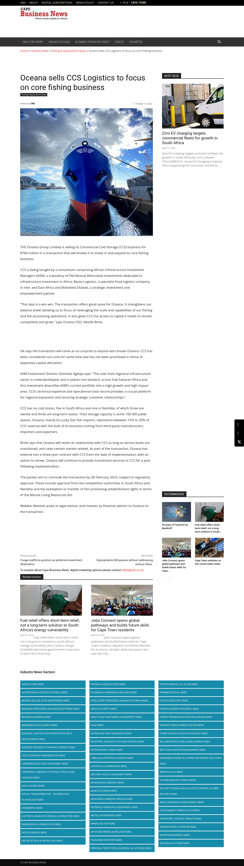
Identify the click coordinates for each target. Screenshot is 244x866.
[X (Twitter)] (239, 442)
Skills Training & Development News (182, 802)
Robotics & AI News (171, 772)
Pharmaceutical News (173, 692)
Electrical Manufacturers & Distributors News (50, 816)
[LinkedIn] (239, 424)
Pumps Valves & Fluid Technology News (184, 733)
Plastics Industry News (174, 700)
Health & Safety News (104, 708)
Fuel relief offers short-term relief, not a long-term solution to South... (208, 528)
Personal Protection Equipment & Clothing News (121, 848)
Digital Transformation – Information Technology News (45, 796)
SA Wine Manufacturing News (178, 780)
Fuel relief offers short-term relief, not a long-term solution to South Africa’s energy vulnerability (49, 625)
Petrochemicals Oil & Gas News (179, 684)
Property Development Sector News (182, 725)
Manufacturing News (104, 790)
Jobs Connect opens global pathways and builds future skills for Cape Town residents (120, 625)
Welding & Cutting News (174, 843)
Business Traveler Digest (92, 42)
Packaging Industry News (106, 840)
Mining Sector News (103, 823)
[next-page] (170, 579)
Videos (119, 42)
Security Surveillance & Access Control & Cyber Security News (189, 791)
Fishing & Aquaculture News (68, 51)
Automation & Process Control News (44, 692)
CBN (23, 2)
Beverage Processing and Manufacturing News (50, 708)
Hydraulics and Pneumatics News (111, 733)
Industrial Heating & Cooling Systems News (117, 741)
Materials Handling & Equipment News (114, 807)
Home (24, 51)
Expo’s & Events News (34, 832)
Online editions (59, 42)
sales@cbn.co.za (132, 570)
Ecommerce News (32, 808)
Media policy (85, 2)
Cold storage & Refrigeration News (43, 755)
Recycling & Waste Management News (182, 749)
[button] (219, 42)
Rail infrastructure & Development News (185, 741)
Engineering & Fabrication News (41, 824)
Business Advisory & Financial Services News (48, 747)
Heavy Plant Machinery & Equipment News (116, 717)
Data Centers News (33, 785)
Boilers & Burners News (36, 717)
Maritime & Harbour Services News (112, 799)
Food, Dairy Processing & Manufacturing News (119, 700)
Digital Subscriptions (57, 2)
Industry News (33, 42)
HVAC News (97, 725)
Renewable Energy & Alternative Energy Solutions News (191, 760)
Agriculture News (33, 684)
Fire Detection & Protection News (42, 840)
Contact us (105, 2)
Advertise (136, 42)
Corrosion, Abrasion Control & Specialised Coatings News (48, 774)
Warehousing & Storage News (178, 826)
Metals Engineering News (106, 815)
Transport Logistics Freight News (180, 818)
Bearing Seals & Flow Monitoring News (46, 700)
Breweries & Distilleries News (39, 725)
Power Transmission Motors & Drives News (186, 717)
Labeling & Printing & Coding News (112, 758)
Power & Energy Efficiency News (179, 708)
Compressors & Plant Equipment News (45, 763)
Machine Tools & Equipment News (111, 774)
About (33, 2)
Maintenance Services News (107, 782)
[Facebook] (239, 433)
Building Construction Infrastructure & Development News (47, 736)
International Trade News (107, 749)
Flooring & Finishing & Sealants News (114, 692)
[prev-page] (164, 579)
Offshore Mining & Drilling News (111, 831)
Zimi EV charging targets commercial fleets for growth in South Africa (190, 138)
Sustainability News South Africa (180, 810)
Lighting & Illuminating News (109, 766)
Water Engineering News (175, 835)
